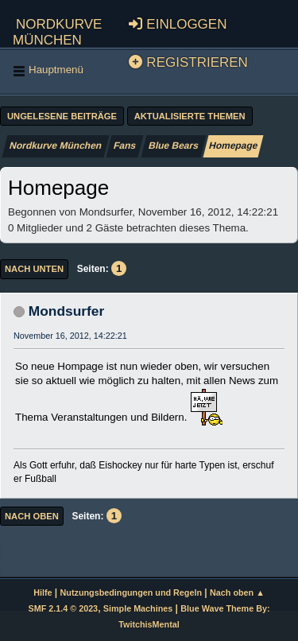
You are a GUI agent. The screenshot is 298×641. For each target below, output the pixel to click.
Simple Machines (137, 608)
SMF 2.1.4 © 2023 (63, 608)
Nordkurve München (57, 30)
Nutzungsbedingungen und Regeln (131, 592)
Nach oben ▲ (237, 592)
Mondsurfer (66, 311)
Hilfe (42, 592)
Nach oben (32, 516)
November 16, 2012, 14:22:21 (70, 335)
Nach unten (34, 269)
